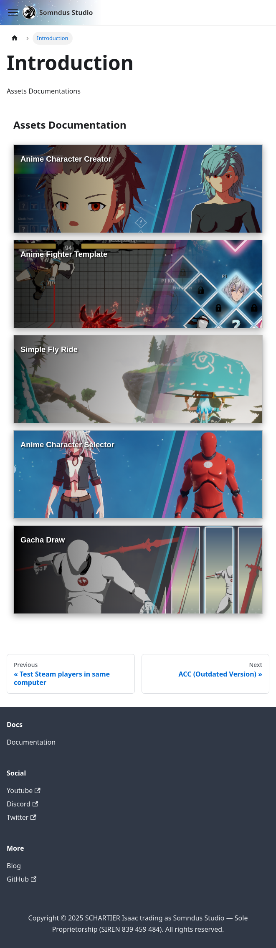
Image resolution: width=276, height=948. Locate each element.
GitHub (21, 879)
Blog (14, 865)
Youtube (24, 790)
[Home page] (15, 38)
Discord (22, 804)
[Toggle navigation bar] (13, 12)
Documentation (31, 742)
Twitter (21, 817)
